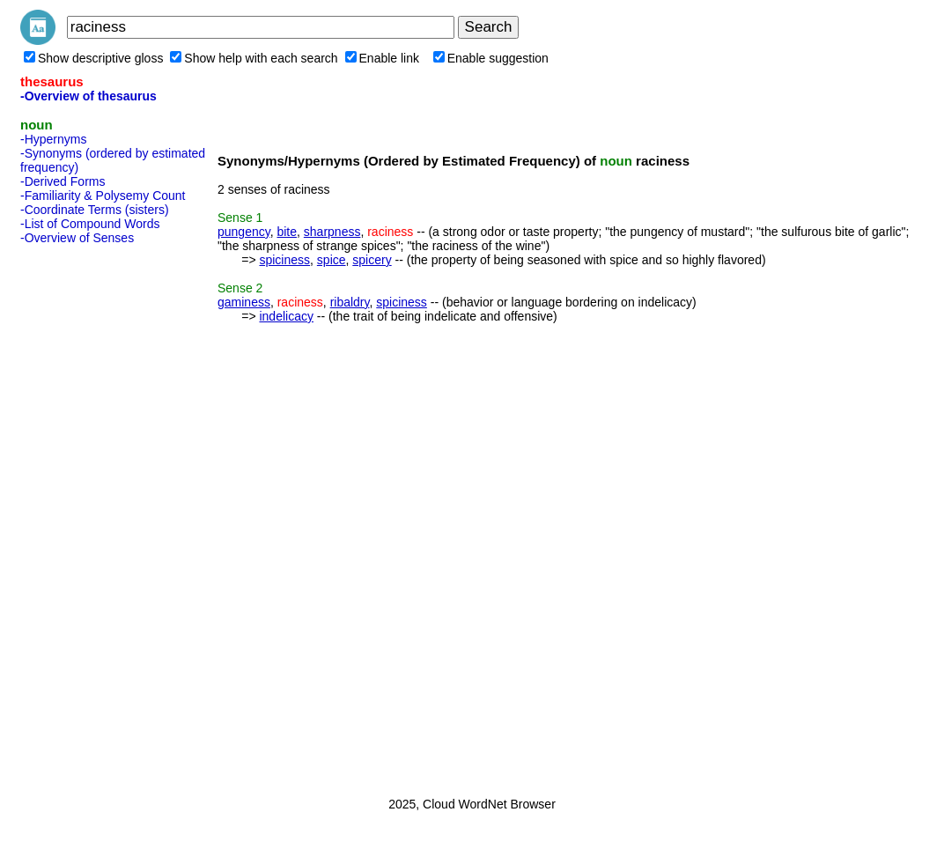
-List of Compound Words (89, 224)
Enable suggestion (491, 58)
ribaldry (350, 302)
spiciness (284, 260)
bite (287, 232)
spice (331, 260)
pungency (244, 232)
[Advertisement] (90, 515)
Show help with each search (253, 58)
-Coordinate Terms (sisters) (94, 210)
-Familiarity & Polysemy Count (103, 195)
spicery (371, 260)
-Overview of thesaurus (88, 96)
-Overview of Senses (77, 238)
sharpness (332, 232)
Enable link (382, 58)
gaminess (244, 302)
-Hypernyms (53, 139)
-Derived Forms (62, 181)
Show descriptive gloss (93, 58)
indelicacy (286, 316)
